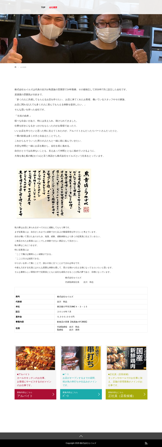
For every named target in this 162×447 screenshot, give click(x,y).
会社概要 (53, 7)
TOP (43, 7)
